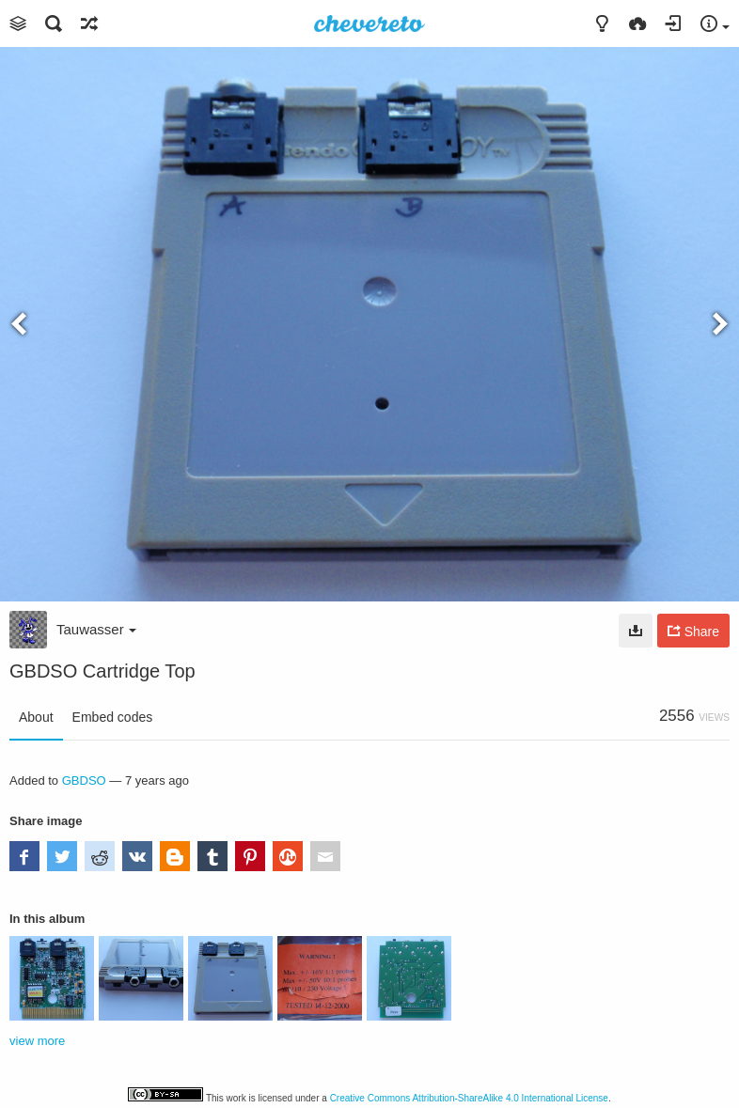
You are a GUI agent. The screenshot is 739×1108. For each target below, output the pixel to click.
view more (37, 1041)
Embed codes (112, 717)
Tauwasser (96, 629)
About (36, 717)
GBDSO (84, 780)
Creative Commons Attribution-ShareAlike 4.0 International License (469, 1098)
